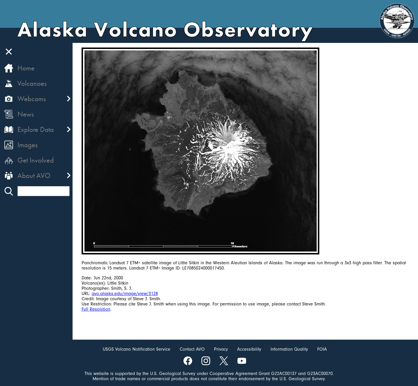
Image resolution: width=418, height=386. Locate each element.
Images (27, 145)
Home (26, 68)
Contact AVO (192, 349)
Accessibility (249, 349)
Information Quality (289, 349)
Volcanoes (32, 83)
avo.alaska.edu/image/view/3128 (125, 293)
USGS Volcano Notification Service (136, 349)
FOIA (322, 349)
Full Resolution (96, 309)
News (25, 114)
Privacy (221, 349)
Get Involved (35, 160)
